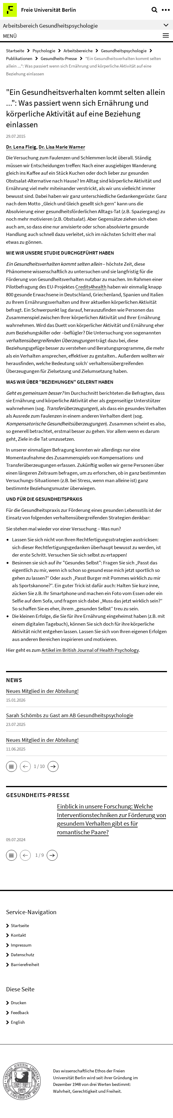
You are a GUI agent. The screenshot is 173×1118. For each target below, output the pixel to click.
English (18, 1022)
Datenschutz (22, 954)
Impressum (21, 945)
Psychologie (44, 50)
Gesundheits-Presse (59, 58)
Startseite (15, 50)
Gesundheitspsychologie (123, 50)
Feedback (20, 1012)
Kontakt (18, 935)
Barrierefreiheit (25, 964)
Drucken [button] (18, 1002)
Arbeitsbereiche (78, 50)
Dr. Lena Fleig (21, 147)
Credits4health (90, 286)
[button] (11, 766)
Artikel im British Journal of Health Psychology (90, 650)
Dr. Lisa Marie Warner (62, 147)
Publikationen (19, 58)
